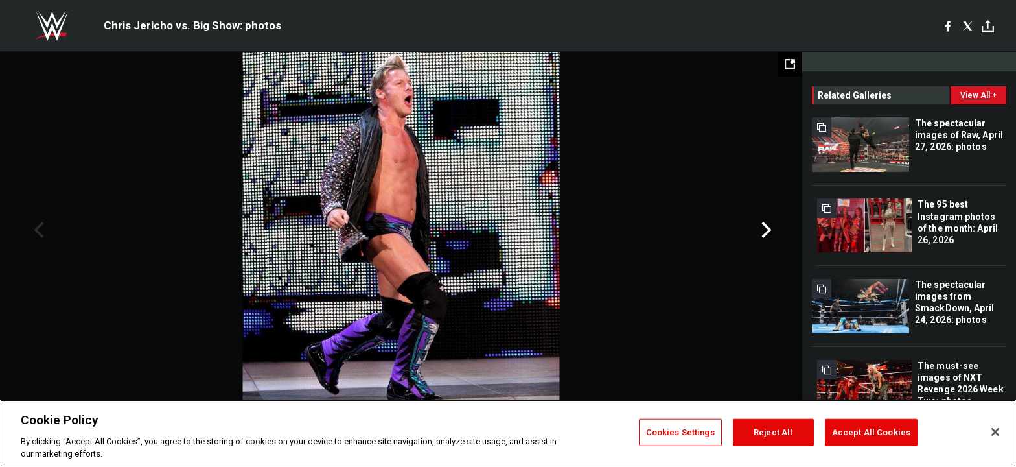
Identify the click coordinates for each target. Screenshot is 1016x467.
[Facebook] (948, 25)
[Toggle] (988, 26)
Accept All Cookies (871, 432)
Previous (37, 230)
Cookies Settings (680, 432)
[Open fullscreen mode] (790, 64)
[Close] (995, 432)
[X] (968, 25)
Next (765, 230)
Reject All (773, 432)
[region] (508, 433)
